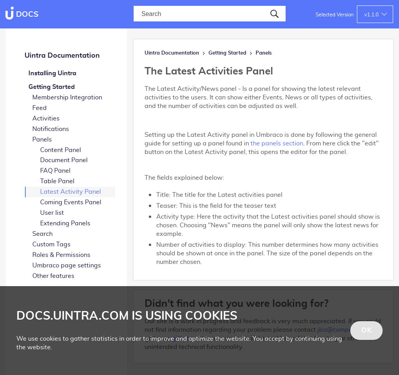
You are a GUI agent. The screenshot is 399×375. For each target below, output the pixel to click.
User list (52, 213)
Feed (39, 108)
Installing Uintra (52, 73)
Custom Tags (51, 244)
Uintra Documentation (62, 55)
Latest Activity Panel (70, 192)
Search (42, 234)
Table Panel (57, 181)
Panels (42, 139)
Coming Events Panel (70, 202)
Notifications (50, 129)
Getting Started (51, 87)
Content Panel (60, 150)
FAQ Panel (55, 171)
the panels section (277, 143)
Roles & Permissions (61, 255)
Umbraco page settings (66, 265)
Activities (46, 118)
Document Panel (64, 160)
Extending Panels (65, 223)
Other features (53, 276)
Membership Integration (67, 97)
